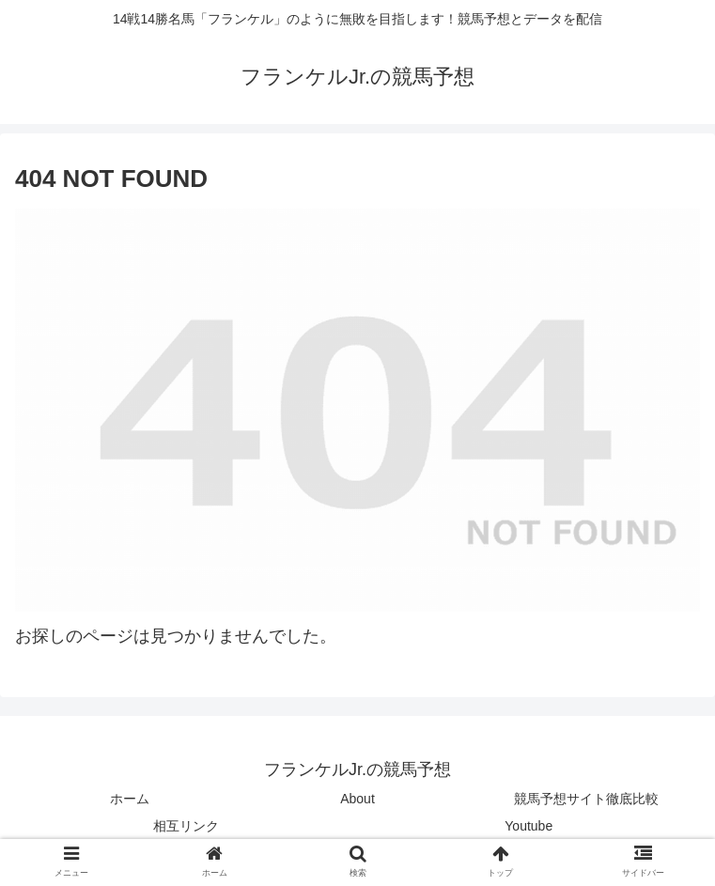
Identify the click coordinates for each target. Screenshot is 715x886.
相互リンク (186, 825)
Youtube (528, 825)
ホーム (129, 798)
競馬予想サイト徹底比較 (586, 798)
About (357, 798)
